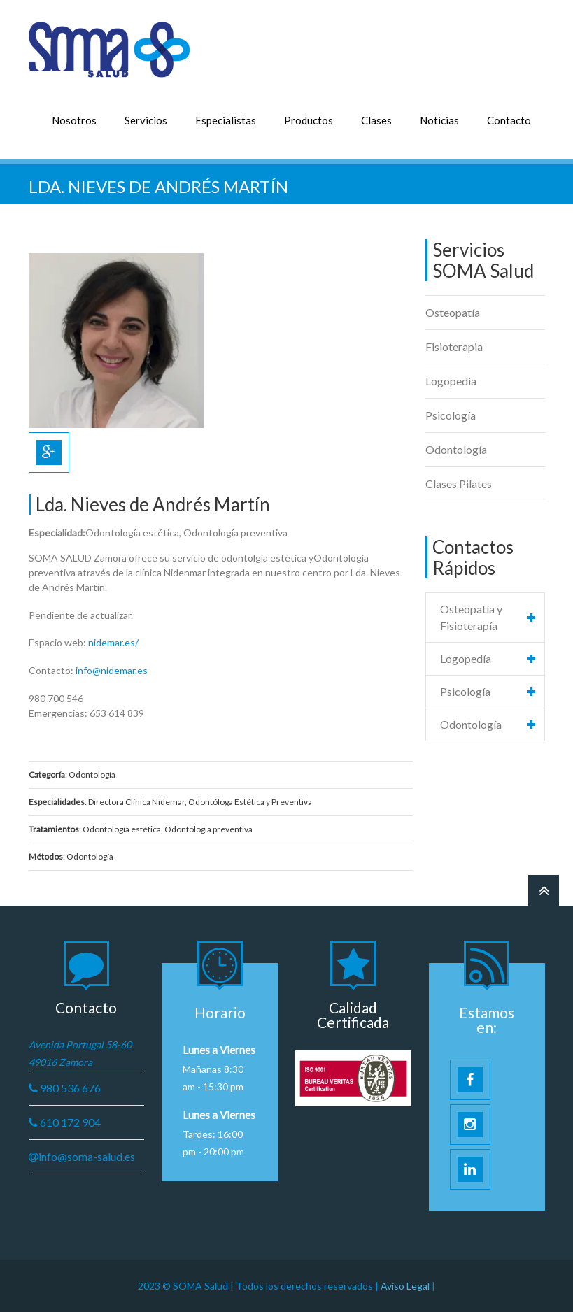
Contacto (509, 120)
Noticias (439, 120)
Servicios (146, 120)
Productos (308, 120)
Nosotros (74, 120)
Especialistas (225, 120)
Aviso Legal (406, 1286)
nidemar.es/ (113, 642)
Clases (376, 120)
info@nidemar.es (112, 670)
